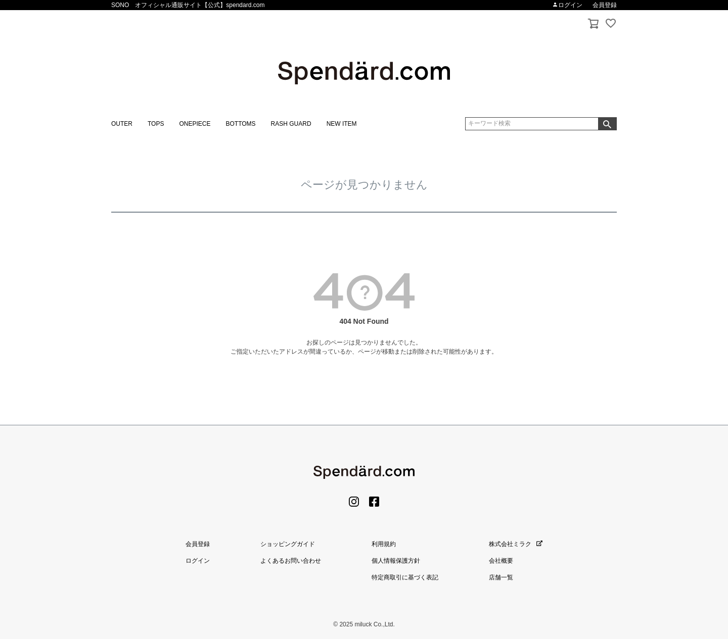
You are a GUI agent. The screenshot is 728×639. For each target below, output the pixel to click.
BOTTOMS (240, 123)
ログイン (567, 5)
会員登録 (605, 5)
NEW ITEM (342, 123)
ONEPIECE (194, 123)
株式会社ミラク (515, 544)
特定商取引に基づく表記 (405, 577)
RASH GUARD (291, 123)
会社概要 (501, 560)
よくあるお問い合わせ (290, 560)
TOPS (156, 123)
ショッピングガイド (287, 544)
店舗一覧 (501, 577)
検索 (607, 124)
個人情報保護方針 (396, 560)
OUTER (121, 123)
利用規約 (384, 544)
